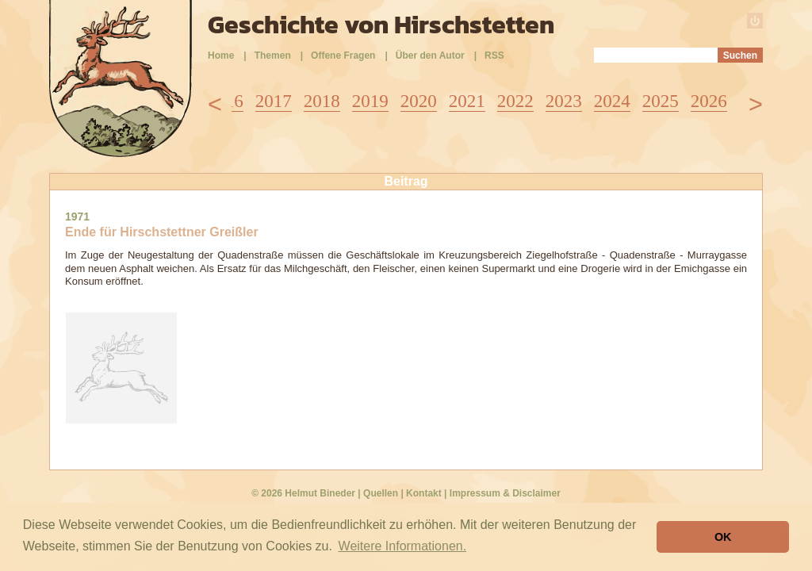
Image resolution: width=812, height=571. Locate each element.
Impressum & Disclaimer (505, 493)
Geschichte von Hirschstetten (381, 25)
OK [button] (723, 537)
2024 (612, 101)
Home (221, 55)
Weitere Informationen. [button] (403, 546)
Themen (273, 55)
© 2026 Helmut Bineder (303, 493)
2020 (418, 101)
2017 (273, 101)
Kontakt (424, 493)
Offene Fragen (343, 55)
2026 (709, 101)
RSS (494, 55)
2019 (370, 101)
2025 (660, 101)
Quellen (380, 493)
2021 (467, 101)
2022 (515, 101)
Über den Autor (430, 55)
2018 (322, 101)
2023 (564, 101)
